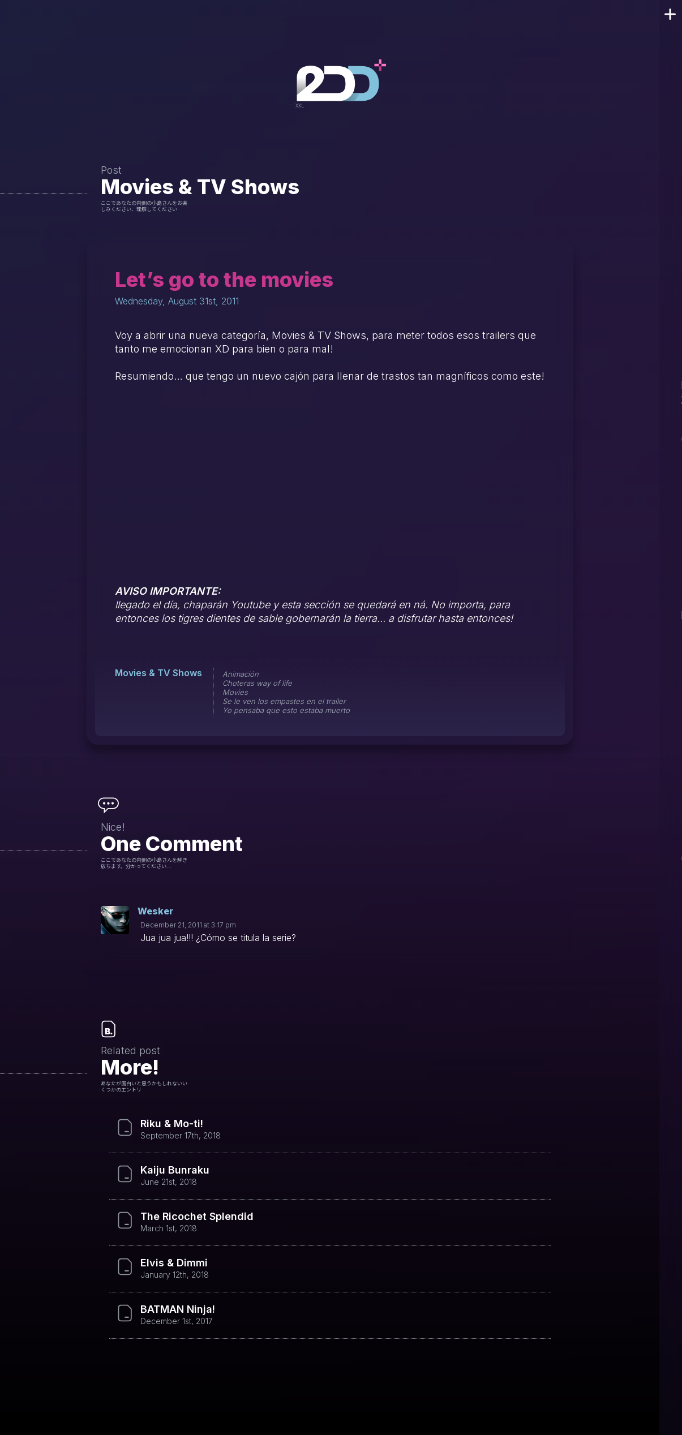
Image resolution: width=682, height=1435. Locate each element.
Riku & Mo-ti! (171, 1123)
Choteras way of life (257, 683)
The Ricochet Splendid (197, 1216)
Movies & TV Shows (200, 186)
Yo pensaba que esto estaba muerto (286, 710)
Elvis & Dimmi (174, 1263)
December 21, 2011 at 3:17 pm (188, 925)
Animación (240, 673)
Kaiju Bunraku (174, 1170)
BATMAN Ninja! (177, 1309)
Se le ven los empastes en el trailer (284, 701)
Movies (235, 692)
